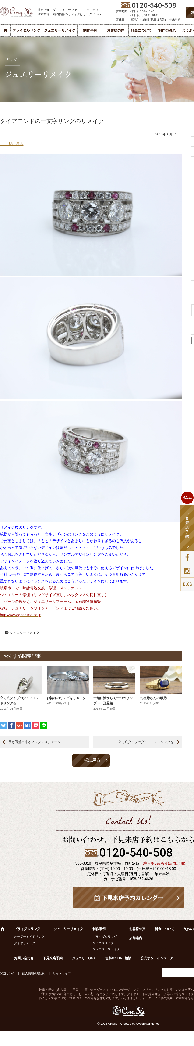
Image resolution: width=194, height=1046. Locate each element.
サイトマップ (62, 973)
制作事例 (90, 30)
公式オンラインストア (157, 958)
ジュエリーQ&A (84, 958)
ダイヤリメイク (24, 943)
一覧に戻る (89, 760)
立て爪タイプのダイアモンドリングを (146, 742)
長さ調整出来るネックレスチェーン (34, 742)
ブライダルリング (26, 30)
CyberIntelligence (147, 1023)
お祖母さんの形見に (154, 698)
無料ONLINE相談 (118, 958)
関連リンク (7, 973)
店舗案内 (135, 938)
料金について (141, 30)
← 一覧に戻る (11, 144)
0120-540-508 (136, 852)
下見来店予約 (53, 958)
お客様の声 (115, 30)
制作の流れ (167, 30)
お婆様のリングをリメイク (66, 698)
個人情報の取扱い (34, 973)
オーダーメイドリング (29, 936)
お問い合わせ (24, 958)
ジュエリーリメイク (59, 30)
